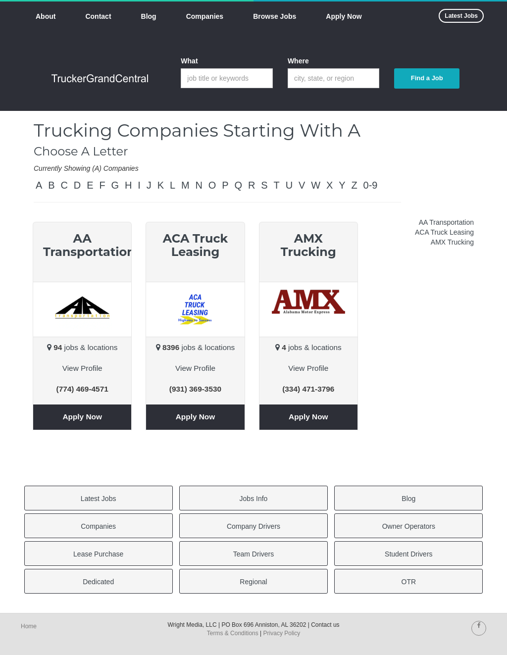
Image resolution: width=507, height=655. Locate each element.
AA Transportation (446, 222)
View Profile (82, 368)
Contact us (325, 624)
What (189, 61)
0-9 (370, 185)
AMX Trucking (452, 242)
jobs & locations (82, 347)
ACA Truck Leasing (444, 232)
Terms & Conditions (232, 633)
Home (29, 626)
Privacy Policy (282, 633)
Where (298, 61)
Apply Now (82, 416)
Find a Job (427, 78)
